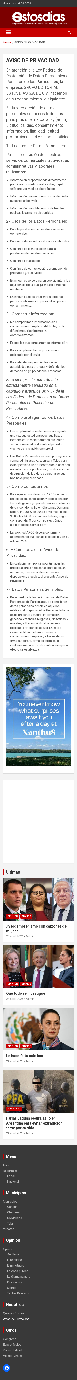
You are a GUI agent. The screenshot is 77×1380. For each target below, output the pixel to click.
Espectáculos (12, 1345)
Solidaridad (14, 1218)
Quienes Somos (14, 1313)
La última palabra (18, 1277)
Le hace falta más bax (24, 1056)
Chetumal (13, 1212)
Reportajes (10, 1171)
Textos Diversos (18, 1293)
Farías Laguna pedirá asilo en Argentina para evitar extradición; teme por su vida (34, 1123)
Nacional (14, 1108)
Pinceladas (14, 1282)
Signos (26, 916)
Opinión (12, 916)
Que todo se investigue (25, 993)
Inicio (6, 1165)
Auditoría (13, 1254)
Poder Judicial (12, 1350)
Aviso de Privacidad (16, 1319)
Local (11, 1176)
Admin (30, 936)
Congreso (9, 1339)
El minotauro (15, 1265)
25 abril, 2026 (14, 936)
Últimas (13, 872)
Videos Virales (13, 1356)
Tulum (11, 1223)
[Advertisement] (38, 821)
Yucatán (8, 1229)
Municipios (10, 1201)
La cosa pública (17, 1271)
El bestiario (14, 1260)
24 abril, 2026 (14, 998)
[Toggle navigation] (8, 32)
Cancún (12, 1207)
